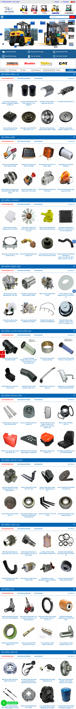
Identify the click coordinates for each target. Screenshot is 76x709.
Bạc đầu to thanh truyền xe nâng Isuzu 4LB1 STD (47, 102)
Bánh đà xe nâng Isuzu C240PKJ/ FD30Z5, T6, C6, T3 (66, 128)
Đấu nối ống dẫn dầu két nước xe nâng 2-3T (28, 254)
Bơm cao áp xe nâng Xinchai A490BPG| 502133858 (29, 320)
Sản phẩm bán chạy (8, 78)
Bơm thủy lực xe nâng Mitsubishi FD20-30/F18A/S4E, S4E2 (47, 580)
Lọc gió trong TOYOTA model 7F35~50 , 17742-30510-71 (66, 359)
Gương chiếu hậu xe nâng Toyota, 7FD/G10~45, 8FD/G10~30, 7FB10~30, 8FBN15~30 (47, 425)
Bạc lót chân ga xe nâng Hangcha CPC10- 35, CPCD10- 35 (66, 295)
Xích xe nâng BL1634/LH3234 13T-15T (10, 514)
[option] (12, 64)
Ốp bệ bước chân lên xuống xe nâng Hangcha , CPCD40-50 (28, 451)
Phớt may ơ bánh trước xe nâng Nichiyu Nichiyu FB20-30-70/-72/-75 (47, 618)
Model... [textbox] (24, 70)
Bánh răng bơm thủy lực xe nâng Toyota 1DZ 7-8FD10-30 (10, 552)
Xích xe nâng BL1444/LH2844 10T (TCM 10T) (66, 488)
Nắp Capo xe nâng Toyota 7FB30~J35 (47, 451)
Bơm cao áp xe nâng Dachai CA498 (47, 294)
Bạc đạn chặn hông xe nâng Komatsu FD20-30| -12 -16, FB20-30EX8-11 (10, 489)
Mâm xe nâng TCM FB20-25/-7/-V (66, 423)
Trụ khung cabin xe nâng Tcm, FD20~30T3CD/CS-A (10, 423)
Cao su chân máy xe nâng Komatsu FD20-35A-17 (10, 128)
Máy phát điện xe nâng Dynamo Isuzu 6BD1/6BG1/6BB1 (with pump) (10, 191)
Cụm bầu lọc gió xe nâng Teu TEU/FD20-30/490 (10, 359)
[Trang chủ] (9, 9)
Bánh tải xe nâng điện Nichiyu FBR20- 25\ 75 (10, 643)
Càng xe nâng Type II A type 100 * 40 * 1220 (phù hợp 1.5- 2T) (47, 489)
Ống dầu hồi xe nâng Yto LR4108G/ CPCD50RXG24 (47, 320)
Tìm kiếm (70, 70)
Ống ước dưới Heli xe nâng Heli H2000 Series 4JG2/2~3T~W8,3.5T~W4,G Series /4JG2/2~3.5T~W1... (66, 256)
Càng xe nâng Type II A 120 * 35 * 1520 (47, 514)
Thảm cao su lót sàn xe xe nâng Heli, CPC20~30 (10, 451)
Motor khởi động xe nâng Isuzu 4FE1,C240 (47, 190)
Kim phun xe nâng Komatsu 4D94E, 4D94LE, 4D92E (28, 294)
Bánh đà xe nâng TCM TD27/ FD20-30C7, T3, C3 (29, 128)
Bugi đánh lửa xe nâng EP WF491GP (66, 165)
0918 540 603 (12, 703)
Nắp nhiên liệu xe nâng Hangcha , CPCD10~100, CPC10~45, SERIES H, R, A (66, 321)
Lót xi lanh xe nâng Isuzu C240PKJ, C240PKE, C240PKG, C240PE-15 (10, 103)
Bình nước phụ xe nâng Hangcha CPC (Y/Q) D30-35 (10, 228)
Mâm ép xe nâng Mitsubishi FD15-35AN (28, 706)
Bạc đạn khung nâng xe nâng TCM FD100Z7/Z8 (66, 514)
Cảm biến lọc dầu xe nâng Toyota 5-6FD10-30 (10, 320)
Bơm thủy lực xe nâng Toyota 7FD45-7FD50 (29, 579)
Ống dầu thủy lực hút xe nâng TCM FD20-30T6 (10, 579)
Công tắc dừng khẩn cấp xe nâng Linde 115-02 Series (28, 190)
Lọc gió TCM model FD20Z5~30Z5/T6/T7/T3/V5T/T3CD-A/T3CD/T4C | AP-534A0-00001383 (28, 361)
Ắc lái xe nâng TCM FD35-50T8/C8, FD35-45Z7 (29, 643)
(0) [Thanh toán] (2, 356)
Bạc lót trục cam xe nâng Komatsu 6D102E (47, 359)
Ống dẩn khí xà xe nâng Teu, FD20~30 (47, 387)
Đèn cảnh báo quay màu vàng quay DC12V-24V (66, 190)
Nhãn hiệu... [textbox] (15, 70)
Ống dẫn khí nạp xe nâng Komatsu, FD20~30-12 (29, 387)
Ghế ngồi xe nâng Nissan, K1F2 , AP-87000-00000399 (66, 451)
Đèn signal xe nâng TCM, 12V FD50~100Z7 (47, 165)
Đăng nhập (66, 1)
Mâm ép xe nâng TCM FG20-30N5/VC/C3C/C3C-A (10, 680)
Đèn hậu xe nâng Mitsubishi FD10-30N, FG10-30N (10, 165)
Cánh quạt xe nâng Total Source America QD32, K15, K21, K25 (28, 229)
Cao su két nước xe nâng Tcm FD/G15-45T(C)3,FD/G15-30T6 (47, 254)
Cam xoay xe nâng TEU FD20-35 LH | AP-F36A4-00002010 (10, 617)
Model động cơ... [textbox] (37, 70)
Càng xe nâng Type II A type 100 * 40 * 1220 (28, 488)
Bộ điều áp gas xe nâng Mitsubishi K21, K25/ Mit (10, 294)
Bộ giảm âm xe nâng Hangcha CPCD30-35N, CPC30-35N (66, 387)
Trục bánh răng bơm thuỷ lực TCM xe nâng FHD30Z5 (66, 579)
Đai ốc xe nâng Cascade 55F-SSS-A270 (29, 423)
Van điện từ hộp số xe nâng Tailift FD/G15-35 (47, 680)
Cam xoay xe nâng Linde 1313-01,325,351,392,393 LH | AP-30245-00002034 (28, 618)
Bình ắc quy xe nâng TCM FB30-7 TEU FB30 (29, 165)
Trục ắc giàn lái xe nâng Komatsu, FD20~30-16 (66, 643)
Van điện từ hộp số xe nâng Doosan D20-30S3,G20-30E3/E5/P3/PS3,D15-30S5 (28, 681)
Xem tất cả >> (71, 78)
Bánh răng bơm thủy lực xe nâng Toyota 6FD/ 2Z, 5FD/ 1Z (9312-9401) (28, 553)
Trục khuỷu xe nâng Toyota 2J (66, 101)
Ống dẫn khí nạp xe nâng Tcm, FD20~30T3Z (10, 387)
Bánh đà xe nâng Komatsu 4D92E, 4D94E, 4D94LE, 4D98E (47, 128)
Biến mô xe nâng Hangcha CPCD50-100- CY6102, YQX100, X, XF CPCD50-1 (66, 681)
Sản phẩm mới (38, 78)
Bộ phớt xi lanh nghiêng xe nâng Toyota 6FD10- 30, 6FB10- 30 (66, 553)
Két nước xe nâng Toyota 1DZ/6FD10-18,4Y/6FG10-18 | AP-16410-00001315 (66, 229)
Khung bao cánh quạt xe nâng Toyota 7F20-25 (10, 254)
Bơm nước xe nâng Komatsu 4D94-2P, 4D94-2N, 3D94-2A (47, 228)
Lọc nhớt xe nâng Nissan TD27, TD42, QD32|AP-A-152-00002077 (28, 103)
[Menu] (2, 17)
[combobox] (16, 70)
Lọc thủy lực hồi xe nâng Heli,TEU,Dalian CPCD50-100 (47, 552)
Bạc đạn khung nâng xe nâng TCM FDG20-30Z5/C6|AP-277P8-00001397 (29, 515)
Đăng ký (57, 1)
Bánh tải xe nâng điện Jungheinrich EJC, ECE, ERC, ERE (66, 618)
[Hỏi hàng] (2, 352)
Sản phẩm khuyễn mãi (23, 78)
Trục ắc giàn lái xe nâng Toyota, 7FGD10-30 (47, 643)
